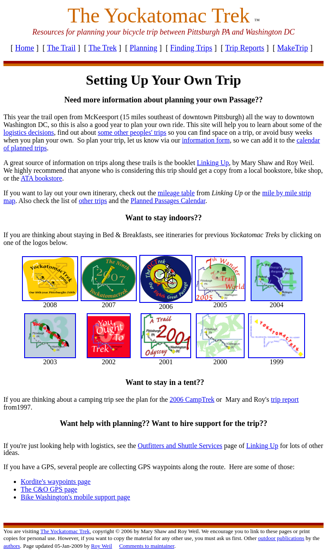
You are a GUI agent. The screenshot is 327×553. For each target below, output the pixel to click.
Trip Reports (244, 48)
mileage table (176, 193)
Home (24, 48)
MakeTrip (292, 48)
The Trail (61, 48)
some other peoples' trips (132, 132)
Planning (143, 48)
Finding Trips (191, 48)
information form (206, 140)
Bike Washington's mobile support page (75, 497)
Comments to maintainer (146, 546)
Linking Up (262, 445)
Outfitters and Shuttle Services (180, 445)
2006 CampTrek (192, 399)
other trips (93, 200)
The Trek (102, 48)
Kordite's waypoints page (56, 481)
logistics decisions (28, 132)
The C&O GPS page (49, 489)
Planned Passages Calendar (168, 200)
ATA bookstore (41, 178)
